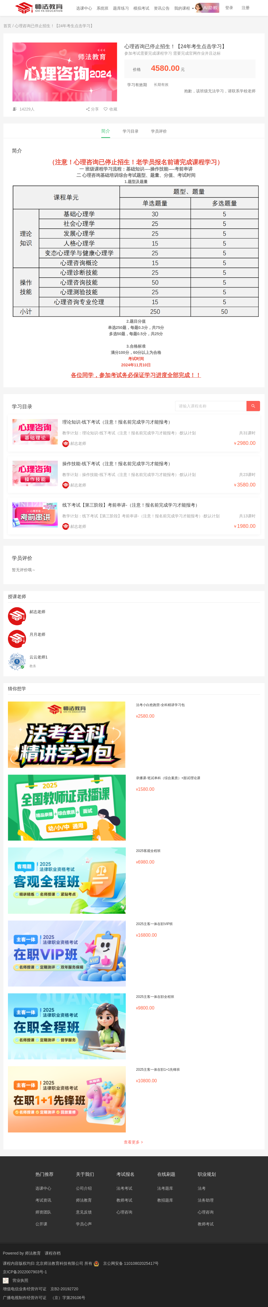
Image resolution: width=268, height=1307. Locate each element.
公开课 (41, 1224)
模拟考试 (141, 8)
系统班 (103, 8)
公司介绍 (84, 1188)
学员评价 (159, 131)
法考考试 (124, 1188)
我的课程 (184, 8)
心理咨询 (124, 1212)
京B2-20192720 (64, 1288)
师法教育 (84, 1200)
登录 (229, 7)
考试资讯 (43, 1200)
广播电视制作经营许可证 (24, 1297)
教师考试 (124, 1200)
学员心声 (84, 1224)
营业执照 (20, 1280)
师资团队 (43, 1212)
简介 (105, 131)
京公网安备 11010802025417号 (131, 1263)
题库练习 (121, 8)
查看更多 (134, 1142)
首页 (7, 26)
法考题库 (165, 1188)
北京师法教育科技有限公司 (60, 1263)
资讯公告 (162, 8)
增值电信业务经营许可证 (24, 1288)
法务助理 (206, 1200)
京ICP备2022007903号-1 (25, 1271)
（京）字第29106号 (67, 1297)
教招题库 (165, 1200)
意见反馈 (84, 1212)
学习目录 (131, 131)
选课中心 (84, 8)
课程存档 (53, 1253)
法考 (202, 1188)
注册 (246, 7)
